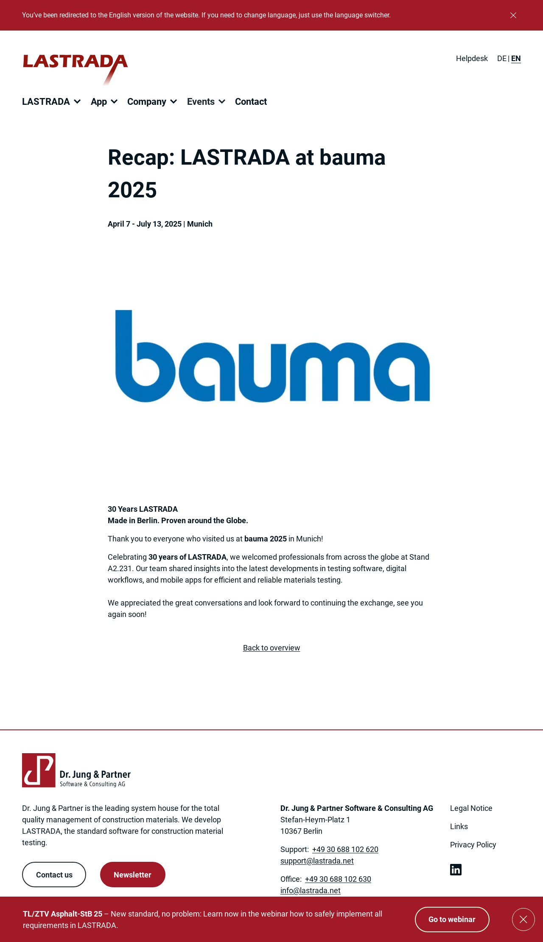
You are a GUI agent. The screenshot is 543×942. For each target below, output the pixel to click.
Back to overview (271, 647)
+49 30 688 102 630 (338, 879)
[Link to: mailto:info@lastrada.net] (310, 890)
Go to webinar (452, 919)
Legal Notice (471, 808)
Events (201, 101)
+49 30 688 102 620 (345, 849)
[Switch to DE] (502, 58)
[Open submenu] (77, 101)
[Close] (513, 15)
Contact (251, 101)
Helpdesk (472, 58)
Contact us (54, 874)
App (99, 101)
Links (459, 826)
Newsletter (132, 874)
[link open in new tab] (456, 869)
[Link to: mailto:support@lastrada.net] (317, 860)
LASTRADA (46, 101)
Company (146, 101)
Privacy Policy (473, 844)
